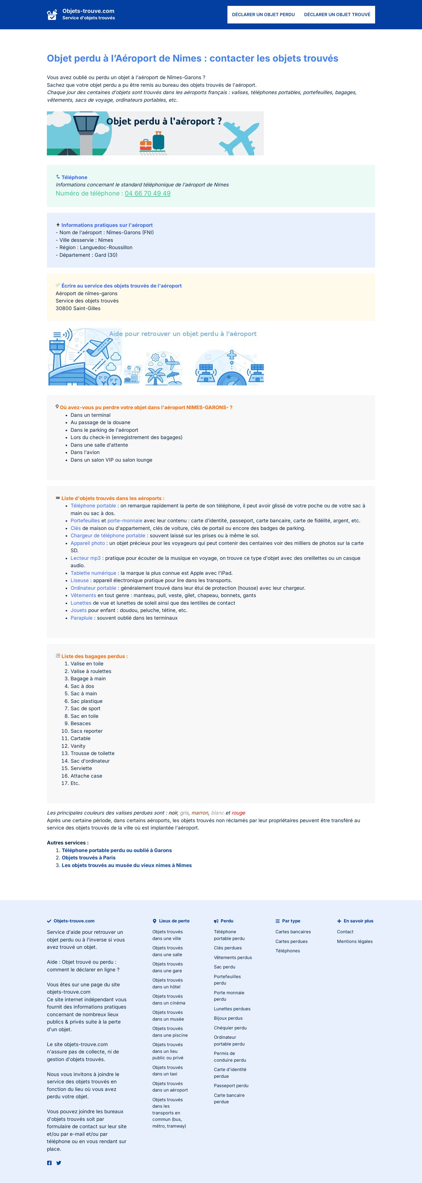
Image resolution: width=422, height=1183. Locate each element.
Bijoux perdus (228, 1018)
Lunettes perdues (232, 1009)
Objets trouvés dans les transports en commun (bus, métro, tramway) (169, 1113)
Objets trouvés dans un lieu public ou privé (167, 1051)
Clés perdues (228, 948)
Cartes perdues (291, 941)
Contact (345, 931)
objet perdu (60, 940)
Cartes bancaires (293, 931)
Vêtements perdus (233, 957)
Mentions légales (355, 941)
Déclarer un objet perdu (263, 14)
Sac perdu (224, 967)
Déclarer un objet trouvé (337, 14)
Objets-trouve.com (88, 11)
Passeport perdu (231, 1085)
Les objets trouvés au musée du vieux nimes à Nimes (127, 865)
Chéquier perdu (230, 1028)
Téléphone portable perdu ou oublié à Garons (117, 850)
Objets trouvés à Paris (89, 858)
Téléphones (287, 950)
